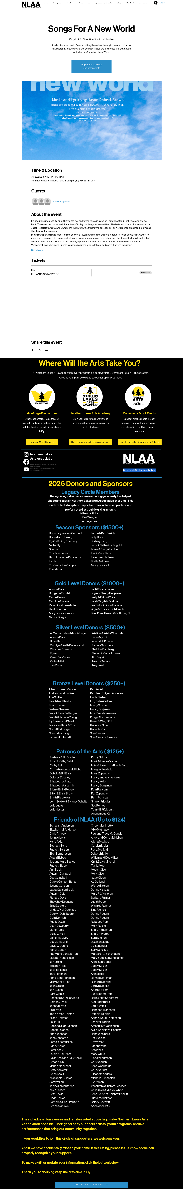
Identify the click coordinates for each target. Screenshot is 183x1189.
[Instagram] (26, 454)
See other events (91, 68)
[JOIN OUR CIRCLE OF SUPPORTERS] (91, 1185)
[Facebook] (26, 462)
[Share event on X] (39, 350)
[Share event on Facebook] (32, 350)
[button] (71, 3)
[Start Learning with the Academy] (90, 442)
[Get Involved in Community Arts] (140, 442)
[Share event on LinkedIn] (46, 350)
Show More (37, 250)
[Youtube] (26, 469)
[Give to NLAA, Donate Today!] (139, 470)
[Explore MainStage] (42, 442)
